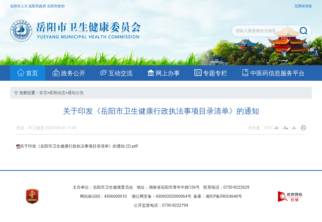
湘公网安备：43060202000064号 (161, 196)
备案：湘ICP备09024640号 (217, 196)
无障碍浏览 (303, 6)
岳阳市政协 (56, 6)
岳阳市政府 (37, 6)
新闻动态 (57, 92)
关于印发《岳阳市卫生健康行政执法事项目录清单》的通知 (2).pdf (79, 146)
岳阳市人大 (19, 6)
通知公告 (76, 92)
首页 (43, 92)
